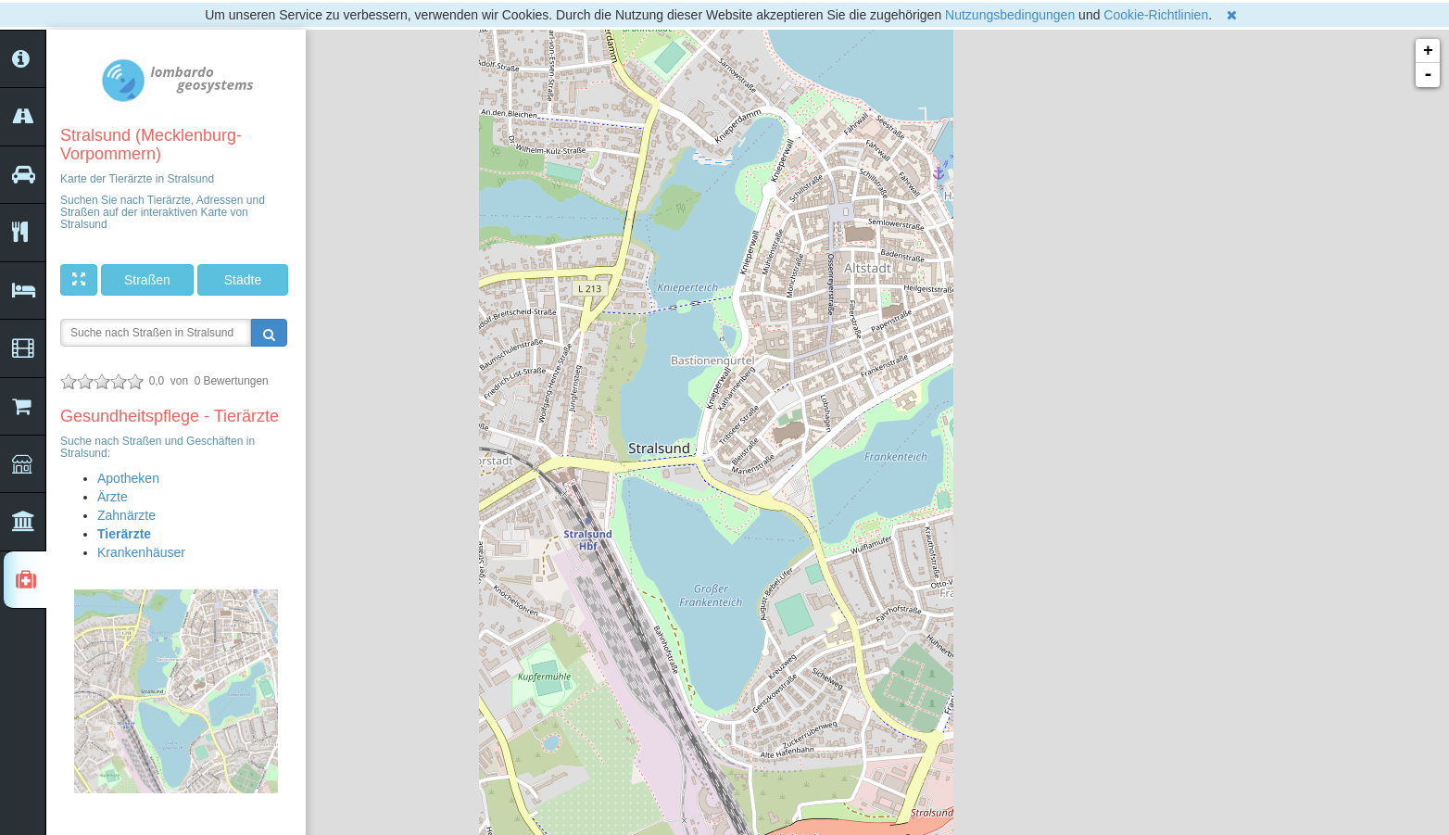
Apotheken (128, 478)
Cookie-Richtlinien (1155, 14)
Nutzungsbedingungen (1010, 14)
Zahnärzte (126, 515)
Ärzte (112, 496)
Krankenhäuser (141, 552)
